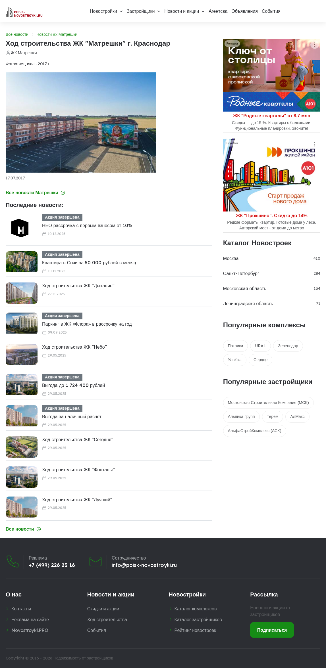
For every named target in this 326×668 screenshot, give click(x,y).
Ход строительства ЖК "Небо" (74, 347)
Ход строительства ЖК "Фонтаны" (78, 469)
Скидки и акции (103, 609)
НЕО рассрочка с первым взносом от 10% (87, 225)
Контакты (21, 609)
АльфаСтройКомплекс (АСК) (255, 430)
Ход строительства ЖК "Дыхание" (78, 285)
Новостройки (103, 11)
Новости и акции (181, 11)
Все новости (17, 34)
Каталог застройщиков (198, 619)
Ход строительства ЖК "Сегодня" (77, 439)
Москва (231, 258)
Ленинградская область (248, 303)
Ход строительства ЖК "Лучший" (77, 499)
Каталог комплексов (196, 609)
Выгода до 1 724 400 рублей (73, 385)
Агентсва (218, 11)
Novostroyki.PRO (29, 630)
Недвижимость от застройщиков (83, 658)
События (271, 11)
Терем (273, 416)
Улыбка (235, 359)
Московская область (244, 288)
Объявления (244, 11)
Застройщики (141, 11)
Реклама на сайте (30, 619)
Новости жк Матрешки (56, 34)
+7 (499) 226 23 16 (52, 565)
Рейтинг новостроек (195, 630)
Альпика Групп (241, 416)
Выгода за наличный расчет (71, 416)
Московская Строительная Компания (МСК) (268, 402)
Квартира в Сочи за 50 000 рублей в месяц (89, 262)
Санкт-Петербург (241, 273)
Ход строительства (107, 619)
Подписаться (272, 630)
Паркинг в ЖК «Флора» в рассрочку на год (87, 324)
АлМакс (297, 416)
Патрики (235, 345)
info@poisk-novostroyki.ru (144, 565)
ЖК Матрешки (24, 52)
